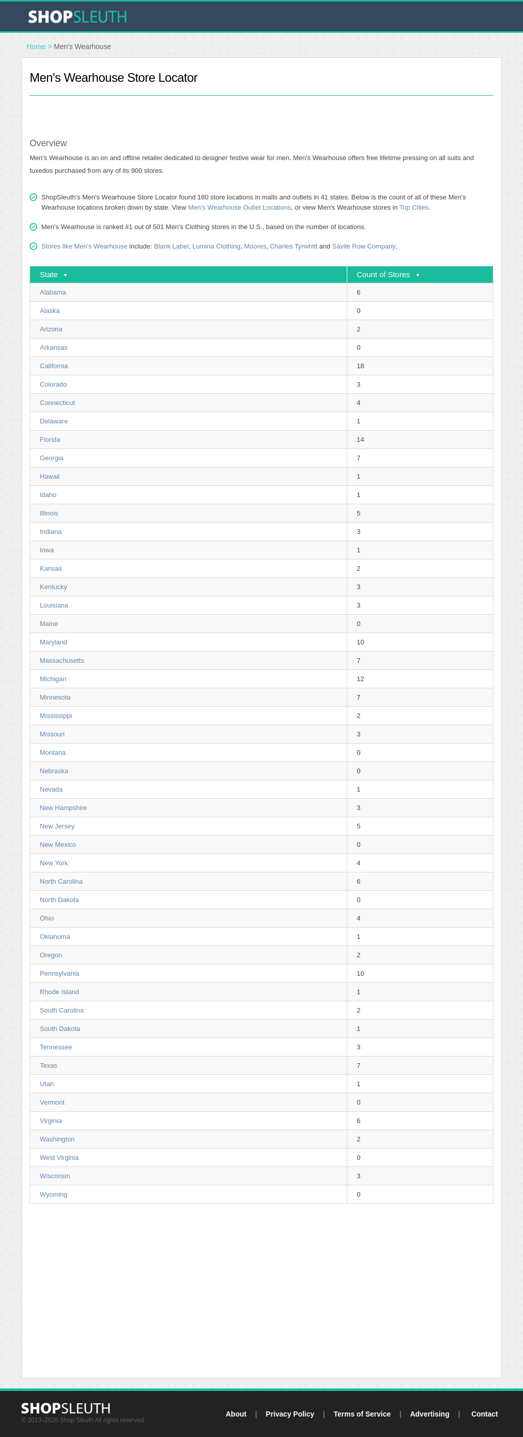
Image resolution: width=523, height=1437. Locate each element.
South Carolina (62, 1010)
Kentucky (53, 587)
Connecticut (57, 403)
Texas (48, 1065)
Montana (53, 752)
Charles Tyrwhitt (293, 246)
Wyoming (53, 1194)
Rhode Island (59, 992)
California (54, 366)
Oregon (51, 955)
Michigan (53, 679)
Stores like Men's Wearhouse (84, 246)
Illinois (49, 513)
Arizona (51, 329)
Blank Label (171, 246)
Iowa (47, 550)
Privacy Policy (290, 1414)
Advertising (429, 1414)
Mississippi (56, 716)
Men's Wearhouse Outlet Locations (239, 207)
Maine (49, 623)
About (236, 1414)
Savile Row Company (363, 246)
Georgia (51, 458)
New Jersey (57, 826)
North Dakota (59, 900)
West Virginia (59, 1157)
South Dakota (60, 1028)
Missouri (52, 734)
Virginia (51, 1121)
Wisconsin (55, 1176)
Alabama (53, 292)
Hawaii (50, 476)
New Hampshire (63, 808)
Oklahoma (55, 936)
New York (54, 863)
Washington (57, 1139)
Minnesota (55, 697)
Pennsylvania (59, 973)
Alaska (50, 311)
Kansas (51, 568)
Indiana (51, 531)
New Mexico (58, 844)
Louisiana (54, 605)
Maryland (53, 642)
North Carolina (61, 881)
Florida (50, 439)
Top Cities (414, 207)
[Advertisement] (261, 111)
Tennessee (56, 1047)
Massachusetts (62, 660)
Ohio (47, 918)
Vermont (52, 1102)
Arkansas (53, 347)
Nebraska (54, 771)
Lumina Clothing (217, 246)
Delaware (54, 421)
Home (36, 46)
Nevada (51, 789)
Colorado (53, 384)
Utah (47, 1084)
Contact (484, 1414)
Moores (255, 246)
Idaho (48, 495)
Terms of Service (362, 1414)
